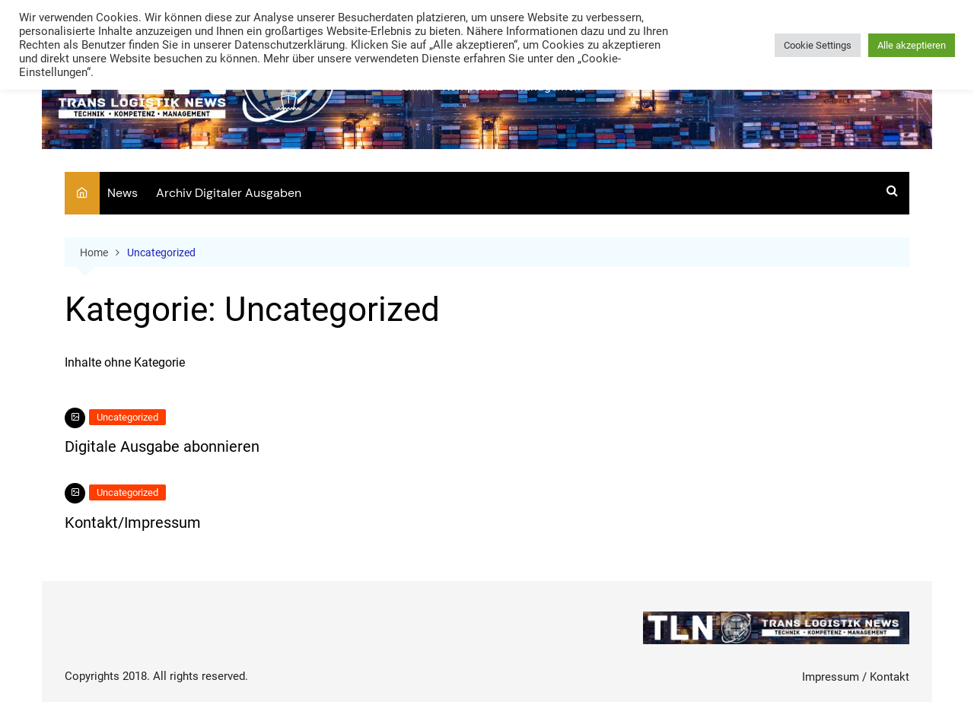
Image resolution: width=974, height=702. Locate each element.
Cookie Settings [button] (817, 45)
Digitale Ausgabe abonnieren (162, 446)
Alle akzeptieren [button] (911, 45)
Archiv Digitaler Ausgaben (228, 193)
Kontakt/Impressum (133, 522)
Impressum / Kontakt (855, 677)
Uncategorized (127, 417)
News (122, 193)
